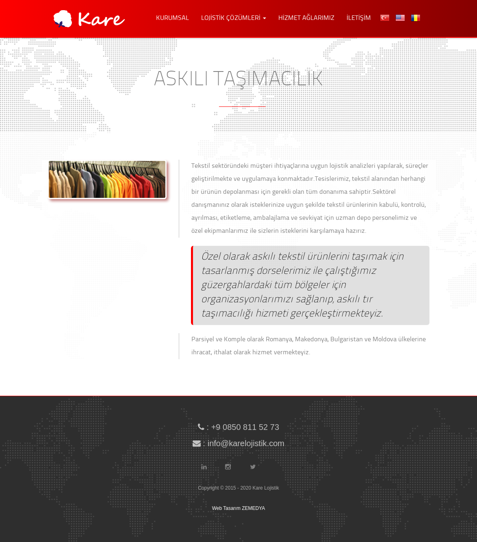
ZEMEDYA (253, 508)
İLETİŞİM (359, 18)
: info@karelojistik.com (238, 441)
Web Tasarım (226, 508)
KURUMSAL (172, 18)
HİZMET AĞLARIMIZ (306, 18)
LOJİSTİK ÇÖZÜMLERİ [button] (233, 18)
